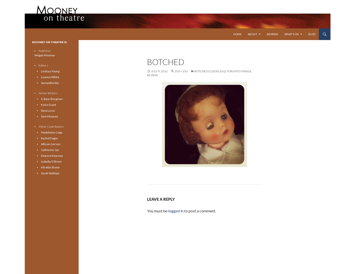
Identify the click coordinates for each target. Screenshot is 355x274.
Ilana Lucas (48, 110)
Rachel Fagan (49, 138)
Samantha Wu (50, 83)
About (252, 34)
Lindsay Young (50, 71)
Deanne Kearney (52, 156)
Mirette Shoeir (50, 167)
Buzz (312, 34)
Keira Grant (48, 105)
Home (237, 34)
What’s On (291, 34)
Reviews (272, 34)
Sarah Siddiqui (50, 173)
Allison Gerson (50, 144)
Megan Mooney (44, 55)
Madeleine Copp (51, 132)
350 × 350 (181, 71)
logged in (175, 210)
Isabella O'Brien (51, 161)
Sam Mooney (49, 116)
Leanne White (50, 77)
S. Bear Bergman (52, 99)
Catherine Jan (50, 150)
